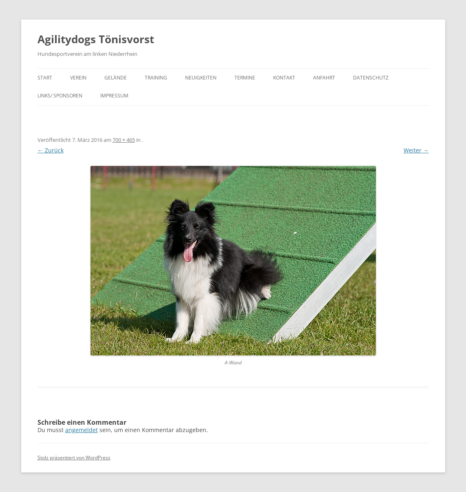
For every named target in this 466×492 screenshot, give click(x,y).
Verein (78, 77)
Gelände (115, 77)
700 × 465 (124, 139)
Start (45, 77)
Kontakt (284, 77)
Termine (244, 77)
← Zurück (51, 150)
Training (156, 77)
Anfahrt (324, 77)
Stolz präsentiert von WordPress (74, 457)
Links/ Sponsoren (60, 95)
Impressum (114, 95)
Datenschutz (371, 77)
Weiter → (416, 150)
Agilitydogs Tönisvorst (96, 39)
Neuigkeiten (200, 77)
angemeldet (81, 430)
